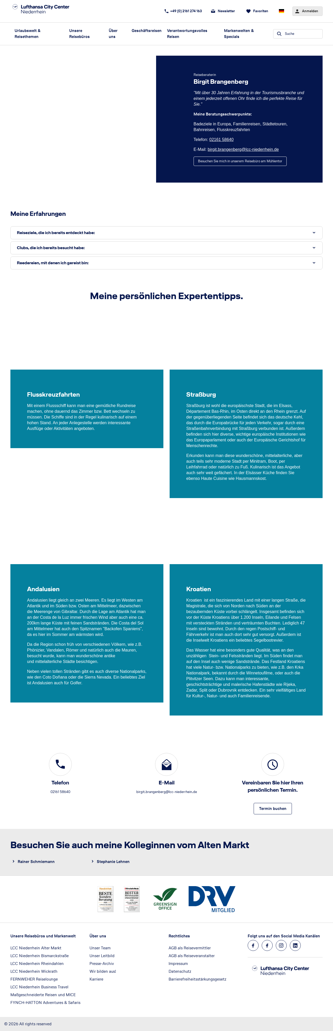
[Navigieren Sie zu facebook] (253, 945)
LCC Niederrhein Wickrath (33, 971)
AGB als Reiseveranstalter (192, 955)
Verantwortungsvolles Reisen (187, 33)
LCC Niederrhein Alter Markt (35, 948)
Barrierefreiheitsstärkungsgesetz (197, 979)
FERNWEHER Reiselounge (34, 979)
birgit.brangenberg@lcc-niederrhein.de (243, 149)
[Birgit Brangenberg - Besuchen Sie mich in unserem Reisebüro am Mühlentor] (240, 161)
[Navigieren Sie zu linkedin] (295, 945)
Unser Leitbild (101, 955)
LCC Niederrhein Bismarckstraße (39, 955)
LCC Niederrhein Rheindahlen (37, 963)
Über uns (113, 33)
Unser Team (100, 948)
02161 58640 (221, 139)
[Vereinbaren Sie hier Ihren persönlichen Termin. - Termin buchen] (273, 808)
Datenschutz (180, 971)
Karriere (96, 979)
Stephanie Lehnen (113, 861)
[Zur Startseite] (47, 11)
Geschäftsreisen (147, 30)
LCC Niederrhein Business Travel (39, 987)
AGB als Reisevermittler (190, 948)
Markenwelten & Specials (239, 33)
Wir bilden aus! (102, 971)
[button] (166, 233)
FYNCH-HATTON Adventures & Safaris (45, 1002)
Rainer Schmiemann (36, 861)
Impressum (178, 963)
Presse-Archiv (101, 963)
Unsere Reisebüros (79, 33)
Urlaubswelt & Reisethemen (28, 33)
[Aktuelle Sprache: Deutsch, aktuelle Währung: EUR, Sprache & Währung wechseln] (281, 11)
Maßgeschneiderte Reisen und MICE (43, 994)
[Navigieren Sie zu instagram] (281, 945)
